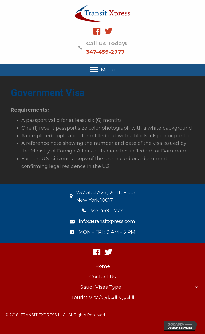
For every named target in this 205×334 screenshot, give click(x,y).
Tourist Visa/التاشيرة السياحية (102, 297)
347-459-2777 (105, 52)
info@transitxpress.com (107, 221)
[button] (97, 31)
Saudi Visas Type (100, 287)
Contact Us (102, 277)
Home (102, 266)
